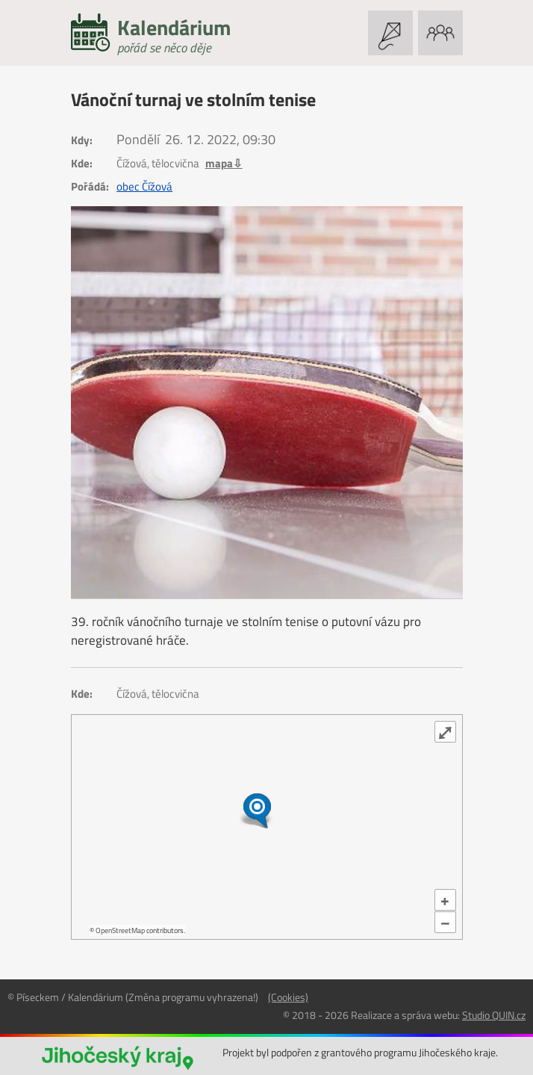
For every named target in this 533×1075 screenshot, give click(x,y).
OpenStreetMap (120, 930)
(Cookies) (288, 997)
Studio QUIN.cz (494, 1015)
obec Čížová (144, 186)
